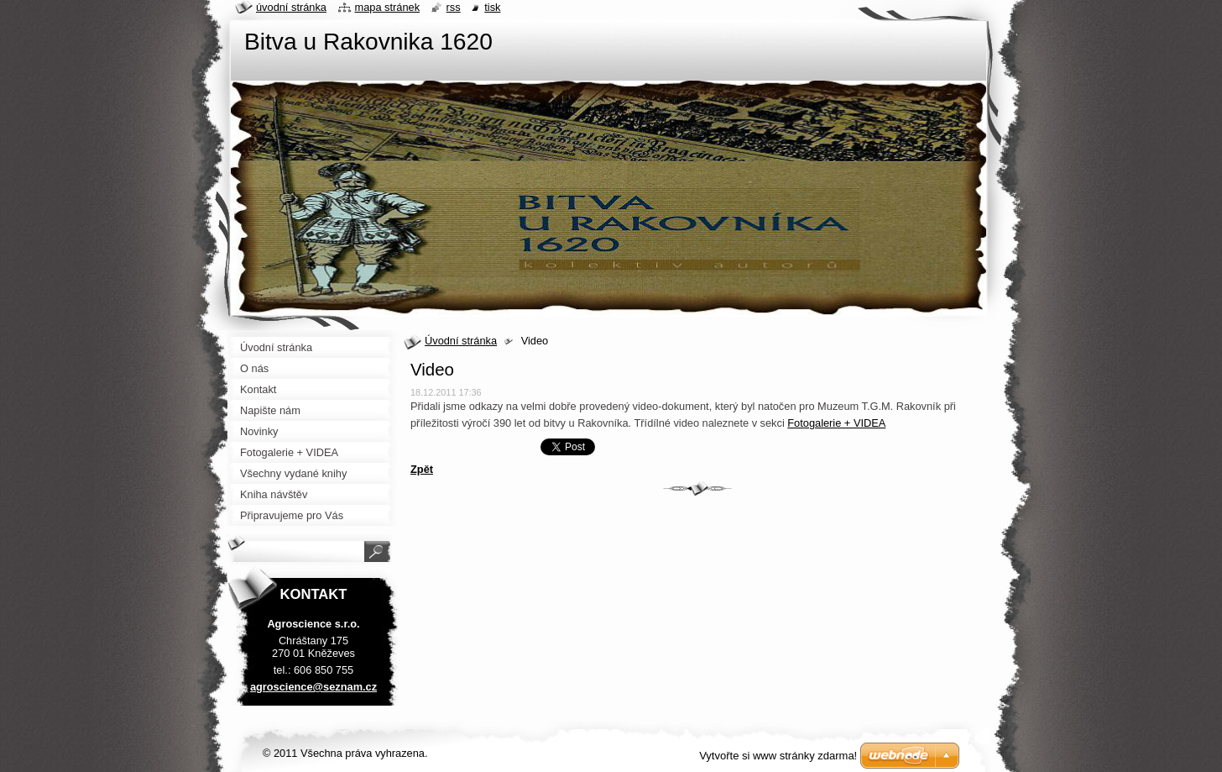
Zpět (421, 469)
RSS (453, 7)
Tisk (492, 7)
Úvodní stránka (461, 340)
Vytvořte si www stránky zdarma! (778, 755)
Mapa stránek (387, 7)
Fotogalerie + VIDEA (836, 423)
